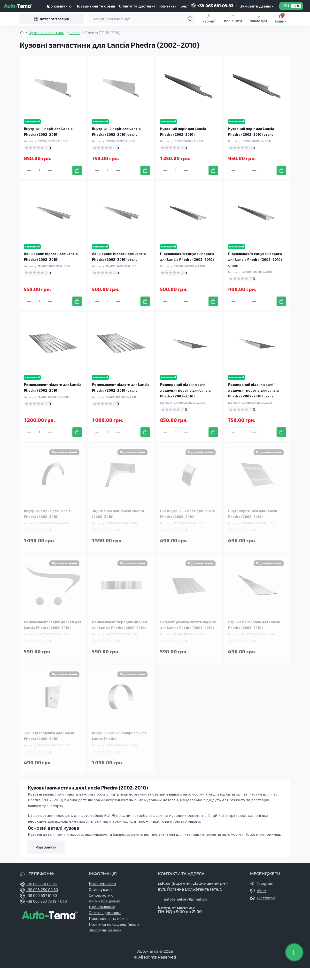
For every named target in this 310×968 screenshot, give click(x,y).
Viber (261, 890)
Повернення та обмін (95, 6)
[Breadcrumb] (22, 33)
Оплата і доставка (105, 912)
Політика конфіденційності (114, 924)
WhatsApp (266, 897)
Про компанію (59, 6)
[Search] (190, 18)
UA (296, 6)
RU (286, 6)
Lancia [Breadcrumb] (74, 32)
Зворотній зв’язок (105, 930)
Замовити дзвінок (256, 6)
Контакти (168, 6)
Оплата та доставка (137, 6)
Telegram (265, 883)
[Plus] (50, 170)
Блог (184, 6)
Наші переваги (102, 883)
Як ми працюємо (104, 901)
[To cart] (77, 170)
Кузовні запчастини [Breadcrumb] (46, 32)
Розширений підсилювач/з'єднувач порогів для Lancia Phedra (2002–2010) (185, 390)
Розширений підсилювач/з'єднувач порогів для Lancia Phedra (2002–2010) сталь (253, 390)
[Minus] (29, 170)
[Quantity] (39, 170)
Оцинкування (101, 889)
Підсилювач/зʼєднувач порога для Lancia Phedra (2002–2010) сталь (255, 259)
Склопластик (101, 895)
